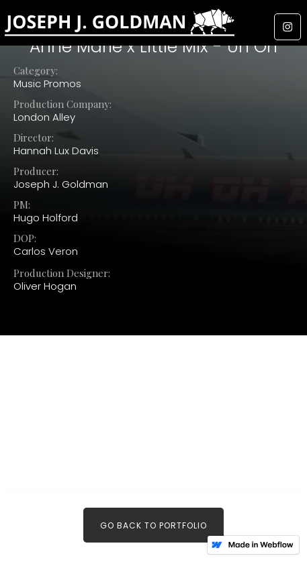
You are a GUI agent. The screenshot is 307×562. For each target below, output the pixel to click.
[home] (153, 25)
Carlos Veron (45, 251)
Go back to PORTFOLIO (153, 525)
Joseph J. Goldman (60, 184)
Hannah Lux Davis (56, 151)
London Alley (44, 117)
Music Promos (47, 84)
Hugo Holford (45, 218)
